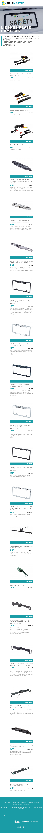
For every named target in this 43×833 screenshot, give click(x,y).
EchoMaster (34, 822)
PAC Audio (17, 822)
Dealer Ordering (34, 802)
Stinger (8, 822)
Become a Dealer (17, 804)
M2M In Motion (17, 827)
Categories (16, 802)
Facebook (2, 815)
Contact (26, 804)
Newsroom (24, 802)
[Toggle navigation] (40, 3)
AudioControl (25, 822)
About (9, 802)
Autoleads (26, 827)
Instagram (5, 815)
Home (4, 802)
